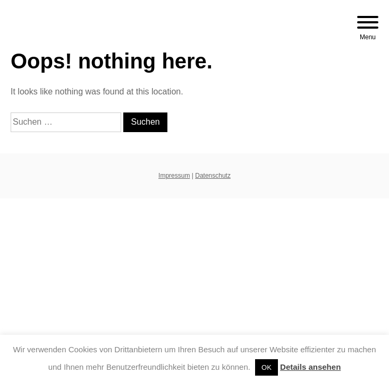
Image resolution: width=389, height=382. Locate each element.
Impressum (174, 175)
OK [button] (266, 367)
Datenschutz (213, 175)
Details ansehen (310, 366)
